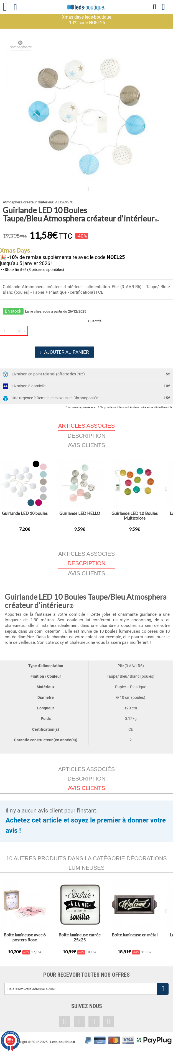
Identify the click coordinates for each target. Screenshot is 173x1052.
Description (87, 436)
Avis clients (86, 445)
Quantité (94, 321)
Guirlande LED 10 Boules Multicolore (134, 515)
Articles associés (86, 554)
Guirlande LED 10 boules (25, 513)
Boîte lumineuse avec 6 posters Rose (25, 938)
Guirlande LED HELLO (79, 513)
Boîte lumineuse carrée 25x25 (79, 938)
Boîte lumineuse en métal (134, 935)
